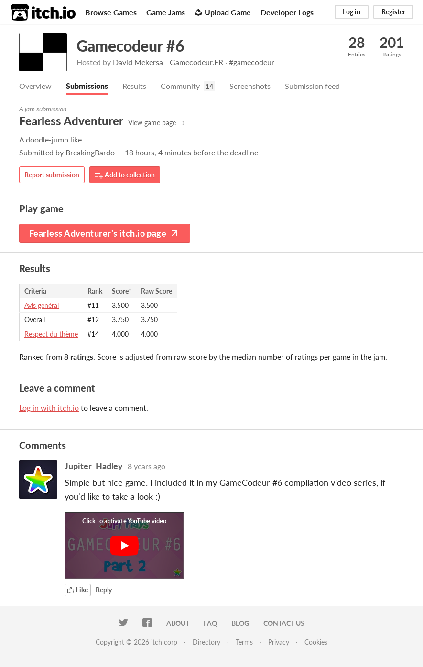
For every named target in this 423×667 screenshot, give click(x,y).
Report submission (51, 175)
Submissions (87, 85)
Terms (244, 642)
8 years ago (146, 465)
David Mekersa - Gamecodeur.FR (168, 61)
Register (393, 12)
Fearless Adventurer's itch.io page (104, 233)
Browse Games (111, 12)
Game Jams (165, 12)
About (177, 623)
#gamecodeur (251, 61)
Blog (240, 623)
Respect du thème (51, 334)
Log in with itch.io (49, 407)
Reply (104, 590)
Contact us (283, 623)
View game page (152, 123)
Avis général (41, 305)
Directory (206, 642)
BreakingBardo (90, 152)
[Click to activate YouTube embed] (124, 545)
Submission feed (312, 85)
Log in (351, 12)
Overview (35, 85)
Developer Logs (287, 12)
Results (134, 85)
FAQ (210, 623)
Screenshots (250, 85)
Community (180, 85)
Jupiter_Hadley (94, 465)
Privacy (278, 642)
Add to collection (125, 175)
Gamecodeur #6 (130, 45)
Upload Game (223, 12)
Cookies (315, 642)
